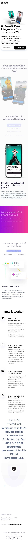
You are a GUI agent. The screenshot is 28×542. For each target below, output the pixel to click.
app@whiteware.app (15, 524)
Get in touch (20, 48)
